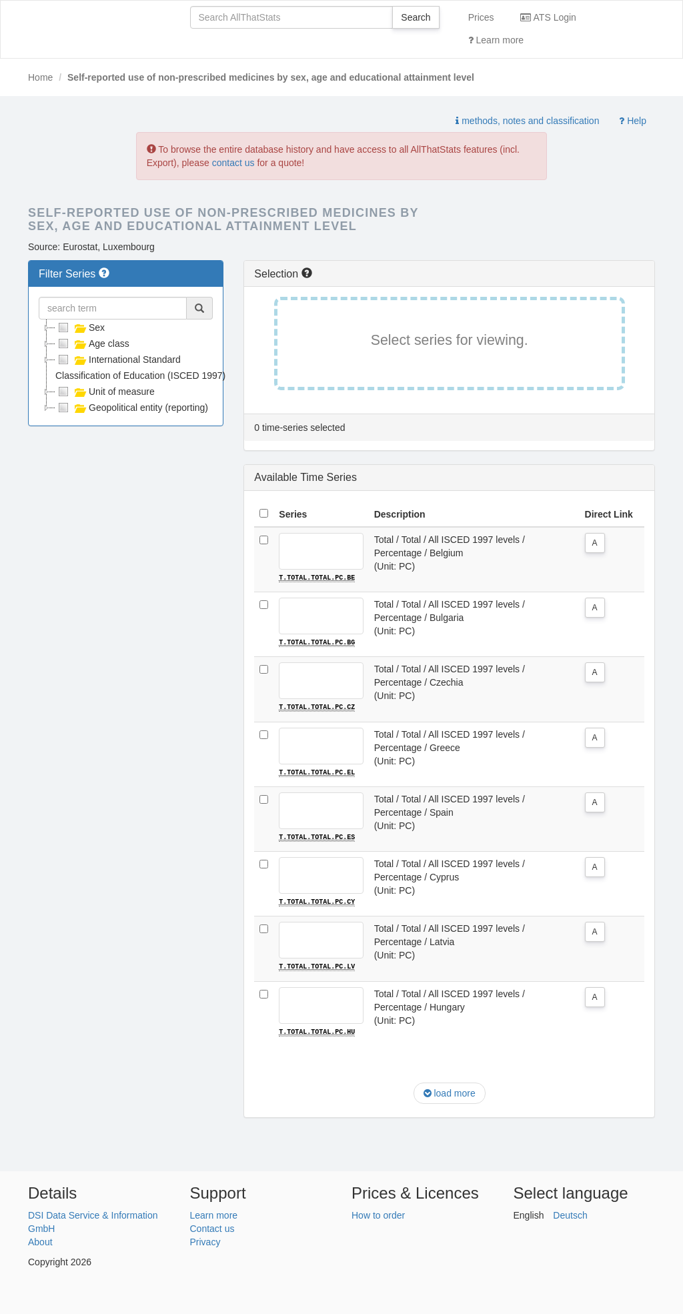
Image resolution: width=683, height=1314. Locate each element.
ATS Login (548, 17)
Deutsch (570, 1214)
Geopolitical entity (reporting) (131, 408)
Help (632, 120)
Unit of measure (105, 392)
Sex (80, 327)
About (40, 1240)
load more (450, 1092)
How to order (378, 1214)
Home (40, 77)
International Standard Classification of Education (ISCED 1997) (140, 366)
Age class (92, 344)
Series (293, 514)
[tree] (126, 367)
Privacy (205, 1240)
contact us (233, 162)
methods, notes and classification (527, 120)
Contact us (212, 1227)
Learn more (496, 40)
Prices (481, 17)
